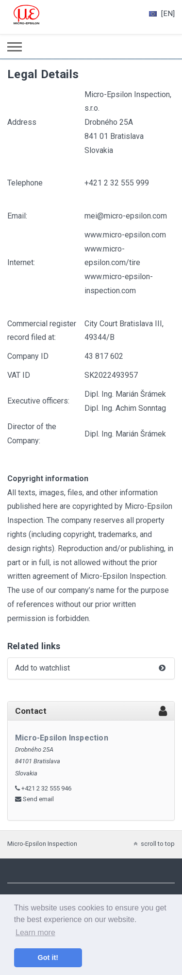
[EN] (162, 13)
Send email (38, 799)
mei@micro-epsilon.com (125, 215)
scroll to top (153, 843)
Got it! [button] (48, 957)
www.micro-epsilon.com (125, 234)
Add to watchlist (91, 668)
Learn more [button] (35, 932)
